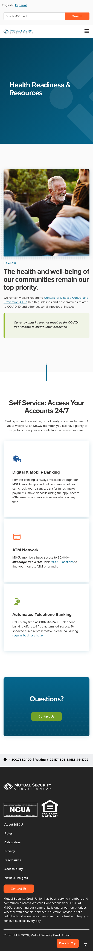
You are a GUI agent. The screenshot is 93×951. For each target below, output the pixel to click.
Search (77, 16)
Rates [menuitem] (8, 833)
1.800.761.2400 (20, 759)
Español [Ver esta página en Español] (21, 5)
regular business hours (28, 635)
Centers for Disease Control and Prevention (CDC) (46, 299)
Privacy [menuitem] (9, 851)
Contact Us (46, 716)
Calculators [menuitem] (12, 842)
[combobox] (34, 16)
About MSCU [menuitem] (13, 824)
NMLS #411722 (77, 759)
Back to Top (67, 943)
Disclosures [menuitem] (12, 860)
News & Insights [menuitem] (16, 878)
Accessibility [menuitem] (13, 869)
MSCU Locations (62, 562)
